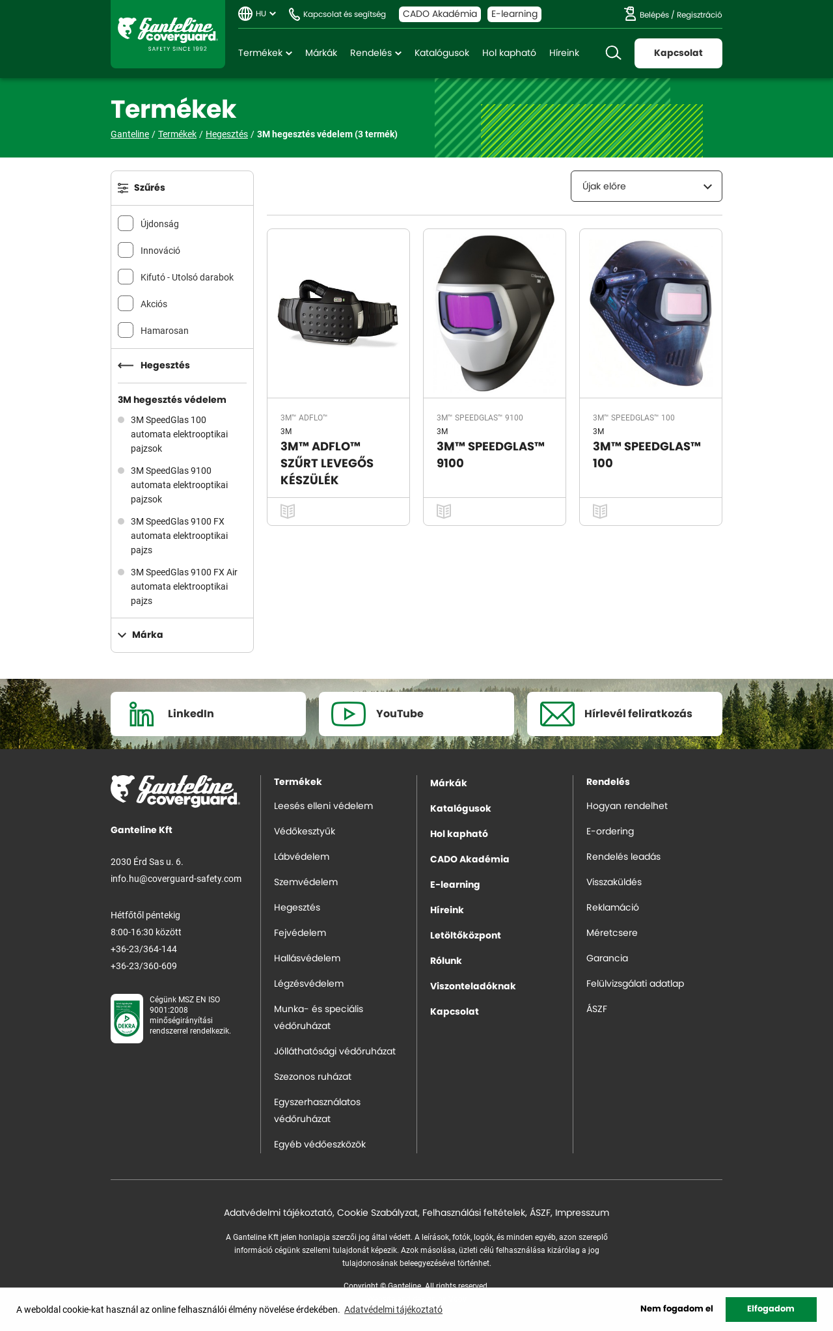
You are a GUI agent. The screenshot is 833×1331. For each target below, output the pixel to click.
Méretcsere (612, 933)
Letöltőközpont (465, 935)
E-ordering (610, 831)
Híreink (564, 53)
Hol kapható (509, 53)
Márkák (321, 53)
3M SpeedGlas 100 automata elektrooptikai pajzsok (179, 433)
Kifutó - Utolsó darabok (187, 277)
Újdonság (160, 223)
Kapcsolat (678, 53)
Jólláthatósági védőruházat (335, 1051)
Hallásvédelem (307, 958)
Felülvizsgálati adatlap (635, 984)
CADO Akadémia (440, 14)
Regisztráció (699, 15)
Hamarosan (165, 330)
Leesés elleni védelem (323, 806)
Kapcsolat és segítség (344, 14)
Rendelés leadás (623, 857)
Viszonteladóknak (473, 986)
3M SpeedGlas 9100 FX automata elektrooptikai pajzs (179, 535)
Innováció (160, 250)
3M (286, 431)
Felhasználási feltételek (473, 1213)
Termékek (260, 53)
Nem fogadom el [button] (676, 1309)
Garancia (607, 958)
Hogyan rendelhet (627, 806)
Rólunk (446, 961)
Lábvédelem (301, 857)
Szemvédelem (306, 882)
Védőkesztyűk (304, 831)
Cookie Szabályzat (377, 1213)
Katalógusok (442, 53)
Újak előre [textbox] (604, 186)
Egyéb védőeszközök (320, 1144)
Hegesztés (227, 134)
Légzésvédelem (309, 984)
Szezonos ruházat (312, 1077)
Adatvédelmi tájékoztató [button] (393, 1309)
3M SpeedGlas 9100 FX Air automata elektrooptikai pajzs (184, 586)
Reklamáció (612, 907)
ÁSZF (596, 1009)
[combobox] (646, 186)
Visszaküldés (614, 882)
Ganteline (168, 34)
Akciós (154, 303)
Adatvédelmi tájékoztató (278, 1213)
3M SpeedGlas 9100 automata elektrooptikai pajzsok (179, 484)
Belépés (654, 15)
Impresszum (582, 1213)
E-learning (514, 14)
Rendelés (371, 53)
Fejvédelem (300, 933)
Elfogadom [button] (771, 1309)
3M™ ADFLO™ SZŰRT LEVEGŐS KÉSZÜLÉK (327, 464)
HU (261, 14)
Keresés (613, 53)
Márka (147, 635)
